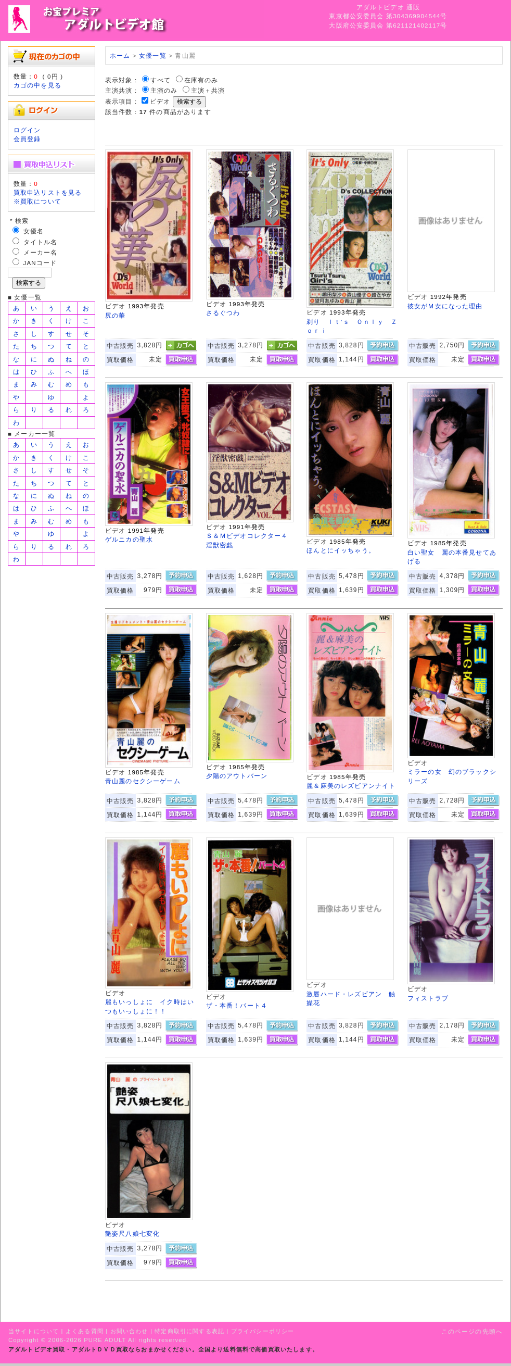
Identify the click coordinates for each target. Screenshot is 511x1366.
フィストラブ (428, 998)
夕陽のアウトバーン (236, 775)
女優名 (33, 231)
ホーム (120, 55)
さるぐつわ (223, 312)
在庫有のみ (201, 80)
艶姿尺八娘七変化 (132, 1233)
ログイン (27, 130)
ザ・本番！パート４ (236, 1005)
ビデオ (160, 101)
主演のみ (164, 90)
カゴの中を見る (37, 85)
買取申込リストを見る (48, 192)
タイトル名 (40, 242)
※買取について (37, 201)
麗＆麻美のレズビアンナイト (350, 785)
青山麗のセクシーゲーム (143, 781)
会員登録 (27, 138)
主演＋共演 (208, 90)
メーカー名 (40, 252)
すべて (160, 80)
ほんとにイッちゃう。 (340, 550)
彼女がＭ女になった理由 (445, 306)
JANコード (40, 262)
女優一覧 (153, 55)
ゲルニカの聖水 (129, 539)
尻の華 (115, 315)
